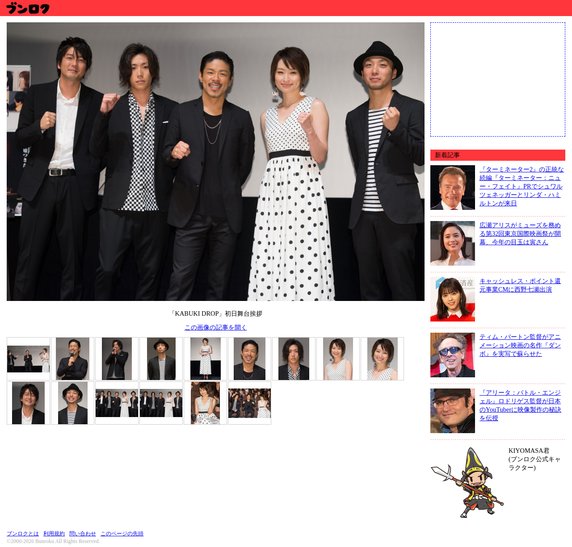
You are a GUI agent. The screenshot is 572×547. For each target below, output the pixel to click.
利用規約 (54, 533)
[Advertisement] (498, 78)
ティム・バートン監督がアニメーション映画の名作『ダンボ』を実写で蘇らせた (520, 345)
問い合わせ (82, 533)
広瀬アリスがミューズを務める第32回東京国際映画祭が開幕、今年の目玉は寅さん (520, 233)
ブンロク (27, 8)
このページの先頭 (122, 533)
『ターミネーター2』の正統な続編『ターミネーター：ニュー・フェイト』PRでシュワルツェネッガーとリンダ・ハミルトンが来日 (521, 186)
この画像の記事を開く (216, 327)
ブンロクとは (23, 533)
